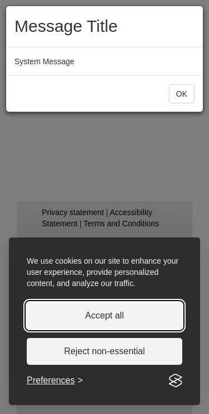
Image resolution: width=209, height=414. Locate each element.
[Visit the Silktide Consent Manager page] (175, 380)
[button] (182, 93)
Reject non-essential (104, 351)
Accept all (104, 315)
